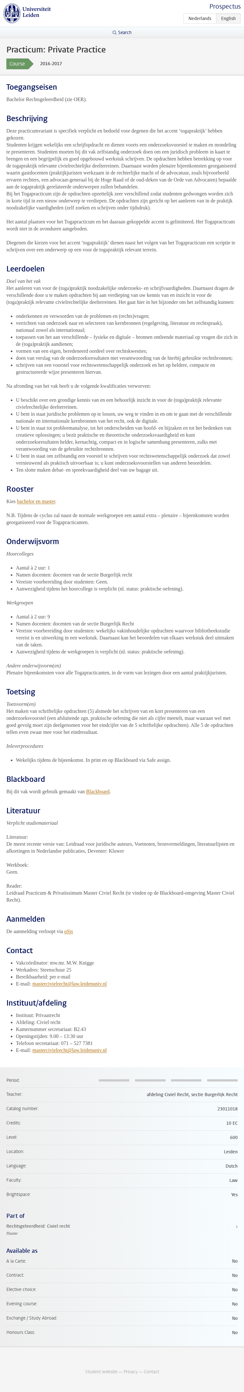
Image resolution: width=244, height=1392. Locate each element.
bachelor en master (36, 501)
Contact (151, 1372)
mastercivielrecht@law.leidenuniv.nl (69, 983)
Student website (101, 1372)
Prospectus (225, 6)
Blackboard (98, 791)
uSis (68, 931)
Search (125, 33)
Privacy (131, 1372)
